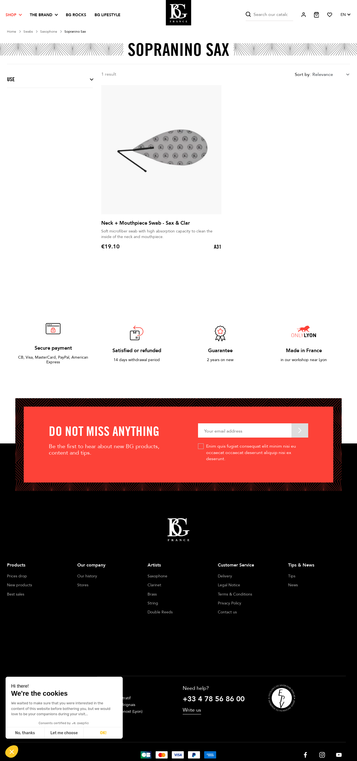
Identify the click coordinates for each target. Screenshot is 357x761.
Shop (11, 15)
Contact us (227, 612)
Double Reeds (160, 612)
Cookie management (209, 741)
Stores (82, 585)
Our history (87, 576)
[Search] (269, 15)
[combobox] (331, 74)
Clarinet (154, 585)
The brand (41, 15)
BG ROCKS (76, 15)
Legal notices (141, 741)
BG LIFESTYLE (107, 15)
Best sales (15, 594)
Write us (192, 674)
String (153, 603)
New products (19, 585)
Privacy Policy (229, 603)
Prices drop (17, 576)
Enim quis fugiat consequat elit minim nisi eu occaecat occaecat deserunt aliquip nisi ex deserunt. (251, 452)
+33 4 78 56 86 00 (214, 664)
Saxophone (157, 576)
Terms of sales (172, 741)
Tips (291, 576)
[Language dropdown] (345, 14)
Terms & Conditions (235, 594)
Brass (152, 594)
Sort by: (303, 74)
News (293, 585)
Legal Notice (229, 585)
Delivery (225, 576)
